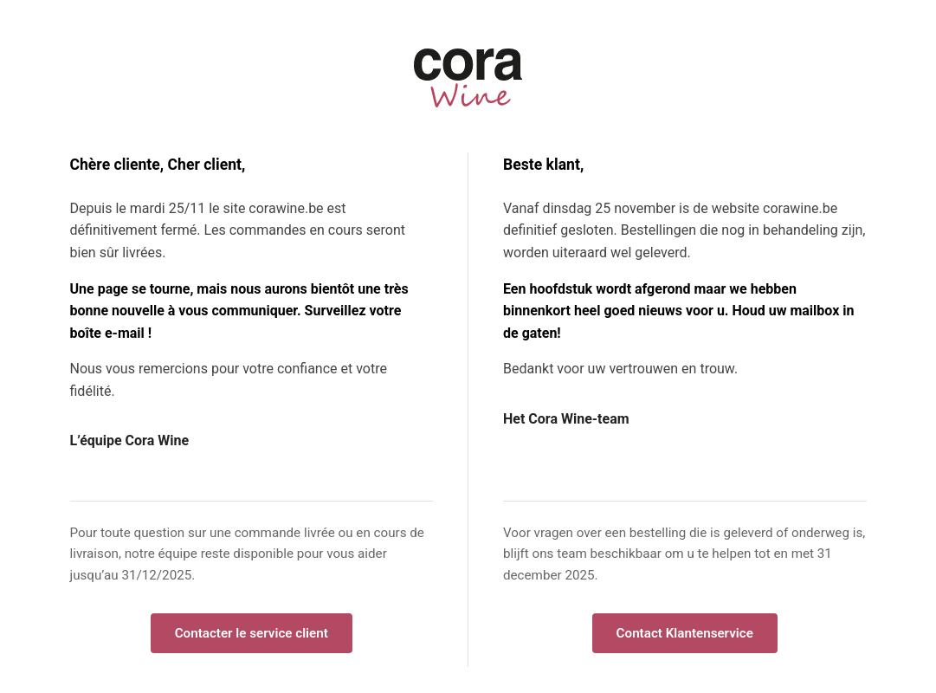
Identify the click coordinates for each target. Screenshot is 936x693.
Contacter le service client (251, 633)
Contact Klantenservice (684, 633)
